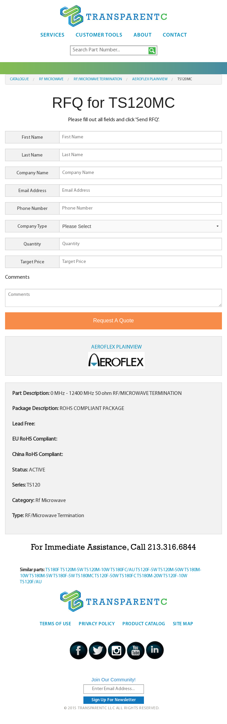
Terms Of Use (55, 624)
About (143, 35)
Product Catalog (143, 624)
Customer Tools (99, 35)
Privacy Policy (97, 624)
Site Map (183, 624)
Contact (175, 35)
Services (52, 35)
